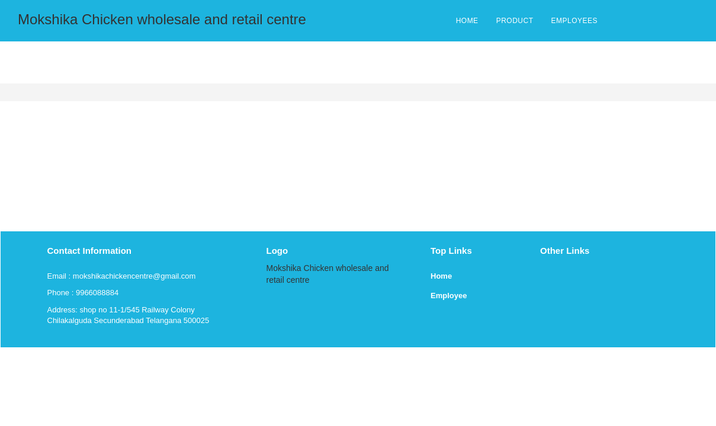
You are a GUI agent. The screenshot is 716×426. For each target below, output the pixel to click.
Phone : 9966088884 (83, 292)
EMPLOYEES (574, 21)
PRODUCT (515, 21)
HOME (467, 21)
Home (441, 276)
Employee (449, 295)
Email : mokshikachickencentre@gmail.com (121, 276)
